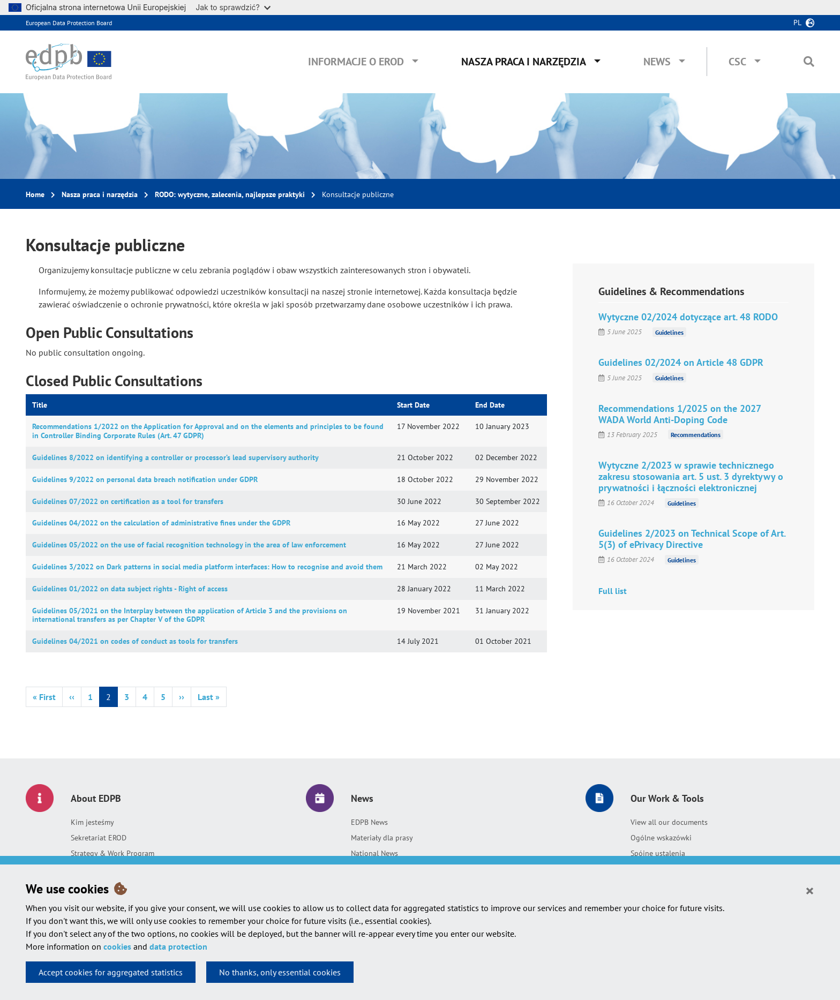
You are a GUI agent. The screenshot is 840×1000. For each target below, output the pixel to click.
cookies (117, 946)
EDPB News (369, 822)
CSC (737, 62)
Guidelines (669, 332)
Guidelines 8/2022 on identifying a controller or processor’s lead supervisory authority (175, 457)
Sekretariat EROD (98, 838)
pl (797, 22)
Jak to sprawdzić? (233, 7)
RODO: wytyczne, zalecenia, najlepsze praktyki (230, 194)
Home (35, 194)
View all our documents (669, 822)
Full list (612, 590)
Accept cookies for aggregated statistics (111, 972)
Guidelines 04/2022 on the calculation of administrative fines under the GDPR (161, 523)
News (657, 62)
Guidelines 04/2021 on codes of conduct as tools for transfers (135, 641)
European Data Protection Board (69, 23)
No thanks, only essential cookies (280, 972)
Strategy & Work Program (112, 853)
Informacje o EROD (356, 62)
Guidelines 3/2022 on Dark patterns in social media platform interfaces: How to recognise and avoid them (207, 567)
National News (374, 853)
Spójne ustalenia (658, 853)
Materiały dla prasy (382, 838)
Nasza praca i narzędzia (523, 62)
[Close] (809, 890)
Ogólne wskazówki (661, 838)
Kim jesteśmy (92, 822)
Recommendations (696, 435)
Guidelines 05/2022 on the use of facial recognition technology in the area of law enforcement (189, 545)
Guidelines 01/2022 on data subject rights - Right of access (130, 588)
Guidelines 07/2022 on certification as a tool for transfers (127, 501)
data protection (178, 946)
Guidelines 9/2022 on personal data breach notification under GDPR (145, 479)
